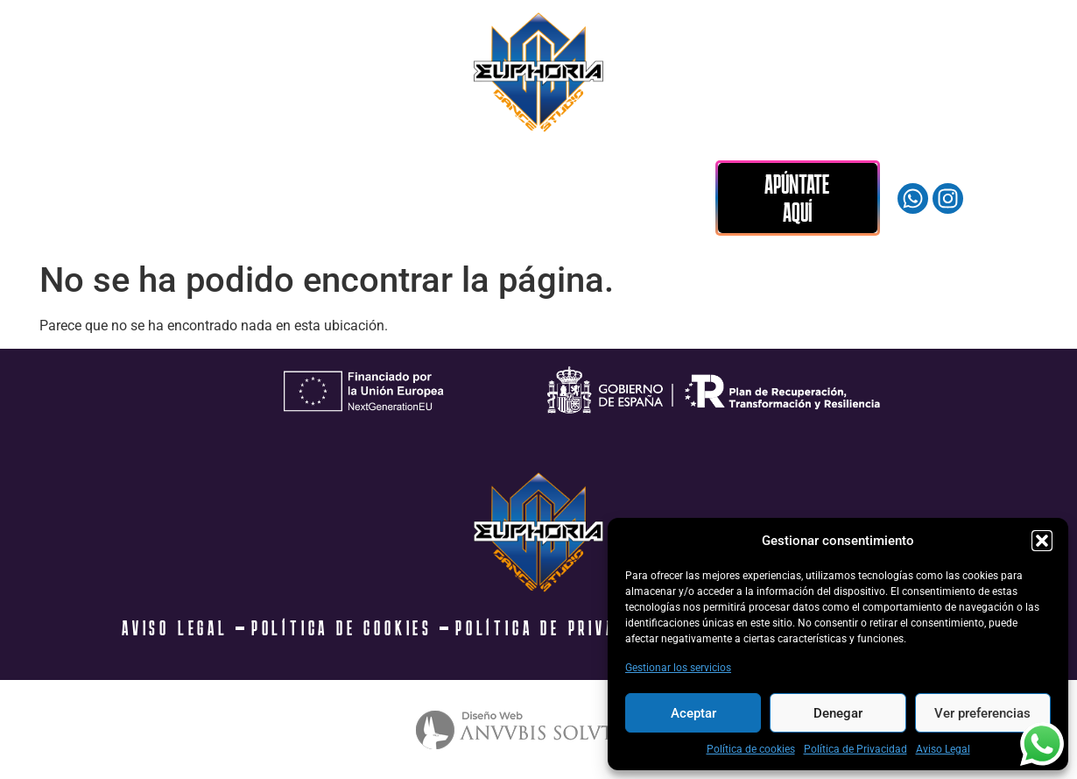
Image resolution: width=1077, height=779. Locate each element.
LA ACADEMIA (264, 178)
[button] (1042, 540)
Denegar (837, 713)
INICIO (45, 178)
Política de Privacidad (855, 749)
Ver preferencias (982, 713)
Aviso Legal (943, 749)
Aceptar (693, 713)
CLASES (142, 178)
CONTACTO (61, 223)
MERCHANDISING (397, 178)
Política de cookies (751, 749)
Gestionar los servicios (678, 668)
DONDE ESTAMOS (540, 178)
